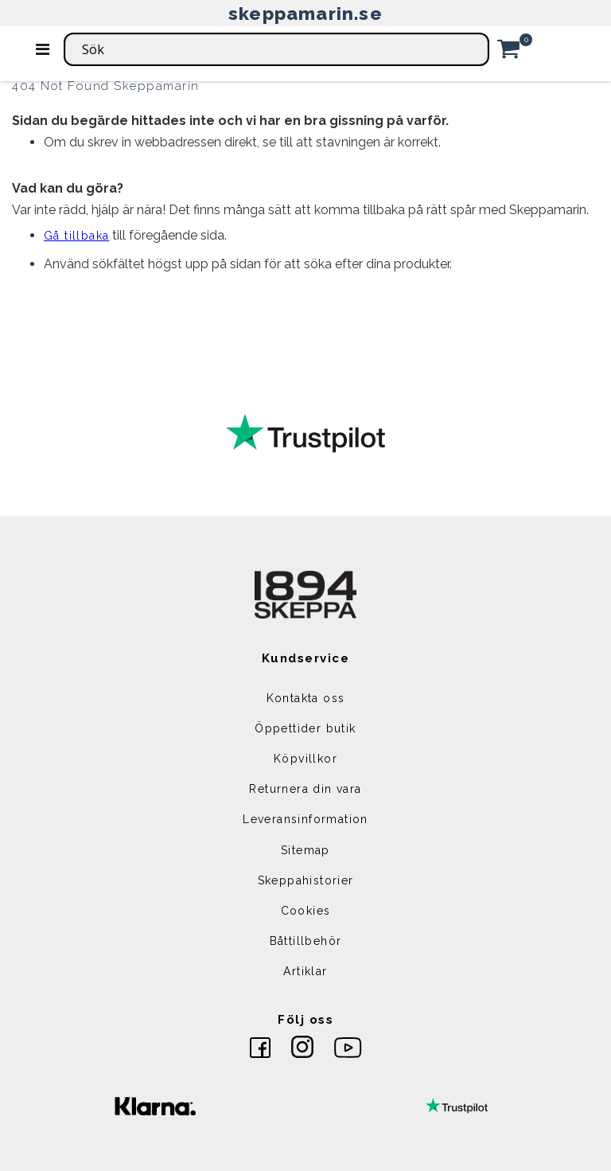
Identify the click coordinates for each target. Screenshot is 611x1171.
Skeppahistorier (306, 880)
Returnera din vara (305, 789)
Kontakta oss (306, 698)
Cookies (306, 910)
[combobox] (276, 49)
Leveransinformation (305, 819)
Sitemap (305, 850)
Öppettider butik (305, 728)
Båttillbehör (306, 941)
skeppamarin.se (305, 13)
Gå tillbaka (76, 235)
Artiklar (305, 971)
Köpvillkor (305, 758)
